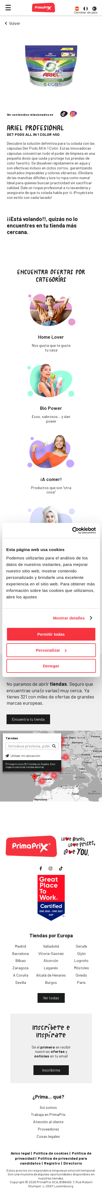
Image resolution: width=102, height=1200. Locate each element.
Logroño (81, 960)
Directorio (72, 1163)
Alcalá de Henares (51, 975)
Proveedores (48, 1129)
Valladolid (51, 946)
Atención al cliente (48, 1121)
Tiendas (11, 738)
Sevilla (20, 982)
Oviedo (81, 975)
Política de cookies (51, 1153)
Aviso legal (20, 1153)
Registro (52, 1163)
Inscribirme (51, 1070)
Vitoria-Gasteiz (51, 953)
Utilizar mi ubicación (22, 755)
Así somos (48, 1107)
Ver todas (51, 997)
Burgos (51, 982)
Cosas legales (48, 1136)
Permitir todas (51, 634)
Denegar (51, 666)
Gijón (81, 953)
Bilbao (21, 960)
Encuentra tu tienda (28, 719)
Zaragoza (21, 967)
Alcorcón (51, 960)
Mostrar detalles (69, 618)
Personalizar (51, 650)
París (81, 982)
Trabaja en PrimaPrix (48, 1114)
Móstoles (81, 967)
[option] (77, 7)
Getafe (81, 946)
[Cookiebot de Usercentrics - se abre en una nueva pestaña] (73, 530)
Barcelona (20, 953)
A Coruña (20, 975)
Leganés (51, 967)
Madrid (20, 946)
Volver (14, 23)
